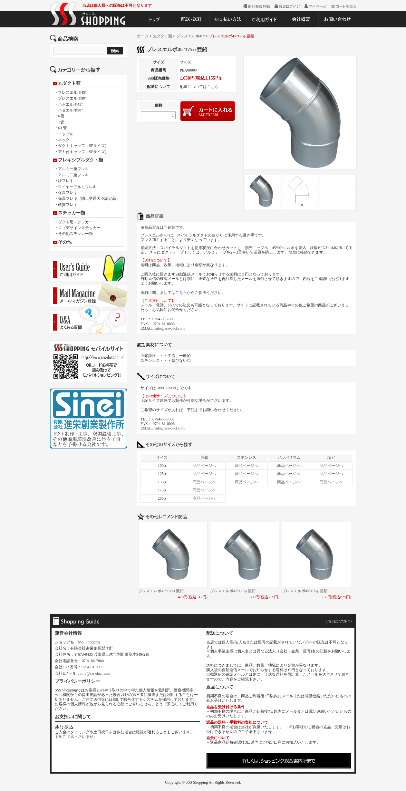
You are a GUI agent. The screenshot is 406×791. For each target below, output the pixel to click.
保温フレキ (67, 192)
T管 (61, 122)
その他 (65, 242)
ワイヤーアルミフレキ (77, 187)
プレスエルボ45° (72, 92)
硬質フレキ (67, 204)
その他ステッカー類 (75, 233)
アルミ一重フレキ (73, 169)
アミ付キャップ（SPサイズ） (83, 152)
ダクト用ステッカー (75, 222)
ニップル (65, 134)
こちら (212, 86)
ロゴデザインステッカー (79, 228)
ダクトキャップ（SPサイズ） (83, 145)
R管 (61, 116)
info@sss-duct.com (170, 328)
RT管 (62, 128)
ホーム (143, 36)
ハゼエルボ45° (70, 104)
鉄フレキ (65, 180)
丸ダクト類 (69, 83)
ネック (64, 140)
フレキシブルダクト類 (80, 160)
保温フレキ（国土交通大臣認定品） (89, 198)
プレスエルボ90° (72, 98)
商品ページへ (204, 465)
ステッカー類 (71, 213)
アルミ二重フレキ (73, 175)
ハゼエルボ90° (70, 110)
